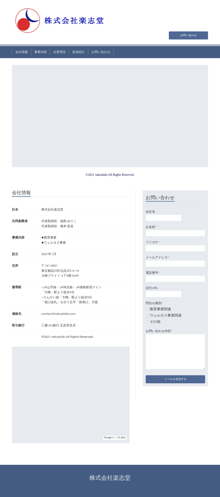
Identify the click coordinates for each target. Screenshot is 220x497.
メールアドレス (157, 257)
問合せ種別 (154, 303)
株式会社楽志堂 (112, 478)
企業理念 (59, 52)
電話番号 (152, 272)
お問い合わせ (188, 34)
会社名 (150, 211)
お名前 (151, 227)
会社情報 (21, 52)
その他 (155, 322)
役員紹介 (78, 52)
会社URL (152, 287)
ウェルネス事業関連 (166, 315)
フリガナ (152, 242)
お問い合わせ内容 (159, 331)
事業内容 (40, 52)
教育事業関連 (160, 309)
